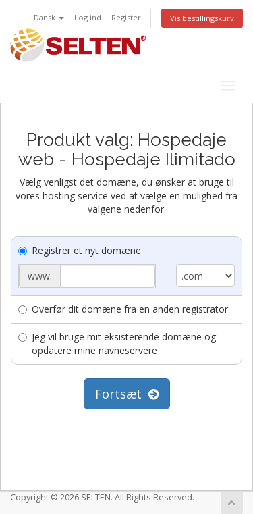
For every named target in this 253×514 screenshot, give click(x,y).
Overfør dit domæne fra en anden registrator (123, 309)
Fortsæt (127, 394)
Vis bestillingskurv (202, 18)
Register (126, 17)
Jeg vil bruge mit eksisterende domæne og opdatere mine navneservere (117, 343)
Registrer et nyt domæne (79, 250)
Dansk (49, 17)
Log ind (87, 17)
